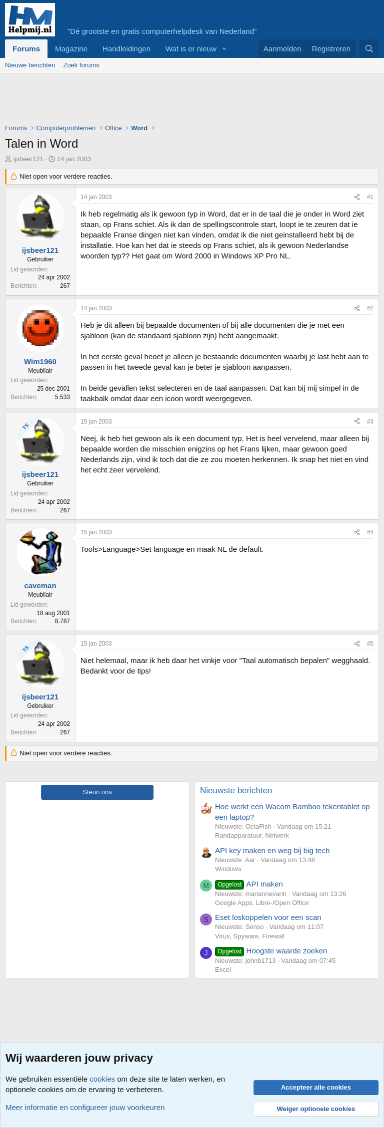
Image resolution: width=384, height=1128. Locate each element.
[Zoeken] (369, 48)
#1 (370, 197)
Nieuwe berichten (30, 65)
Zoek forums (81, 65)
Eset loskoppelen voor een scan (268, 917)
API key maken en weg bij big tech (272, 850)
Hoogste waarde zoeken (271, 950)
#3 (370, 421)
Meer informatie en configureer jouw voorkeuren (85, 1107)
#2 (370, 308)
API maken (249, 884)
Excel (223, 969)
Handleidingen (126, 48)
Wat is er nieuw (191, 48)
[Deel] (357, 197)
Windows (228, 869)
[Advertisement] (187, 100)
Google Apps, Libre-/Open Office (262, 902)
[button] (225, 48)
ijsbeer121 (29, 159)
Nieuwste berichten (236, 790)
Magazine (71, 48)
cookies (102, 1079)
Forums (26, 48)
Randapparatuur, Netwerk (252, 835)
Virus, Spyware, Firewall (249, 936)
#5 (370, 643)
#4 (370, 532)
